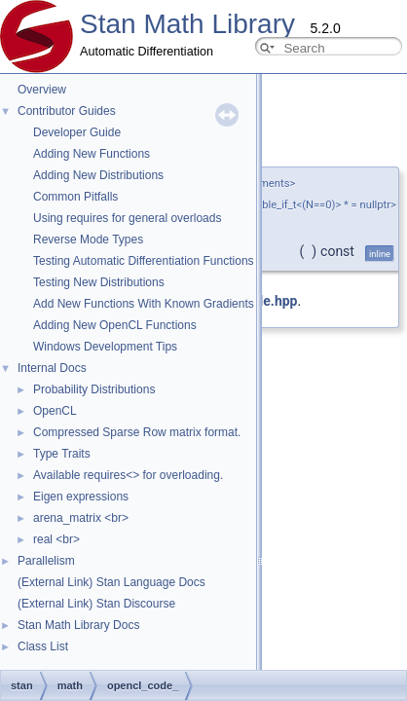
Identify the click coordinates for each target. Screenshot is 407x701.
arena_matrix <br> (81, 518)
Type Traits (62, 454)
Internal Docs (52, 368)
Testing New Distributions (99, 282)
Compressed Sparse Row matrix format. (136, 432)
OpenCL (55, 411)
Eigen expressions (81, 496)
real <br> (56, 539)
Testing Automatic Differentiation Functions (143, 261)
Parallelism (46, 561)
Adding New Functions (91, 154)
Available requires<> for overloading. (128, 475)
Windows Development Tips (105, 346)
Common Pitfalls (75, 196)
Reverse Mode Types (88, 239)
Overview (42, 89)
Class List (43, 646)
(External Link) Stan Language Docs (111, 582)
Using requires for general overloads (127, 218)
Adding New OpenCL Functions (115, 325)
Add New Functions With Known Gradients (143, 304)
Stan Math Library (187, 24)
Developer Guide (77, 132)
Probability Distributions (94, 389)
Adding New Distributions (98, 175)
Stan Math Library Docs (78, 625)
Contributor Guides (67, 111)
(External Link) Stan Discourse (96, 603)
